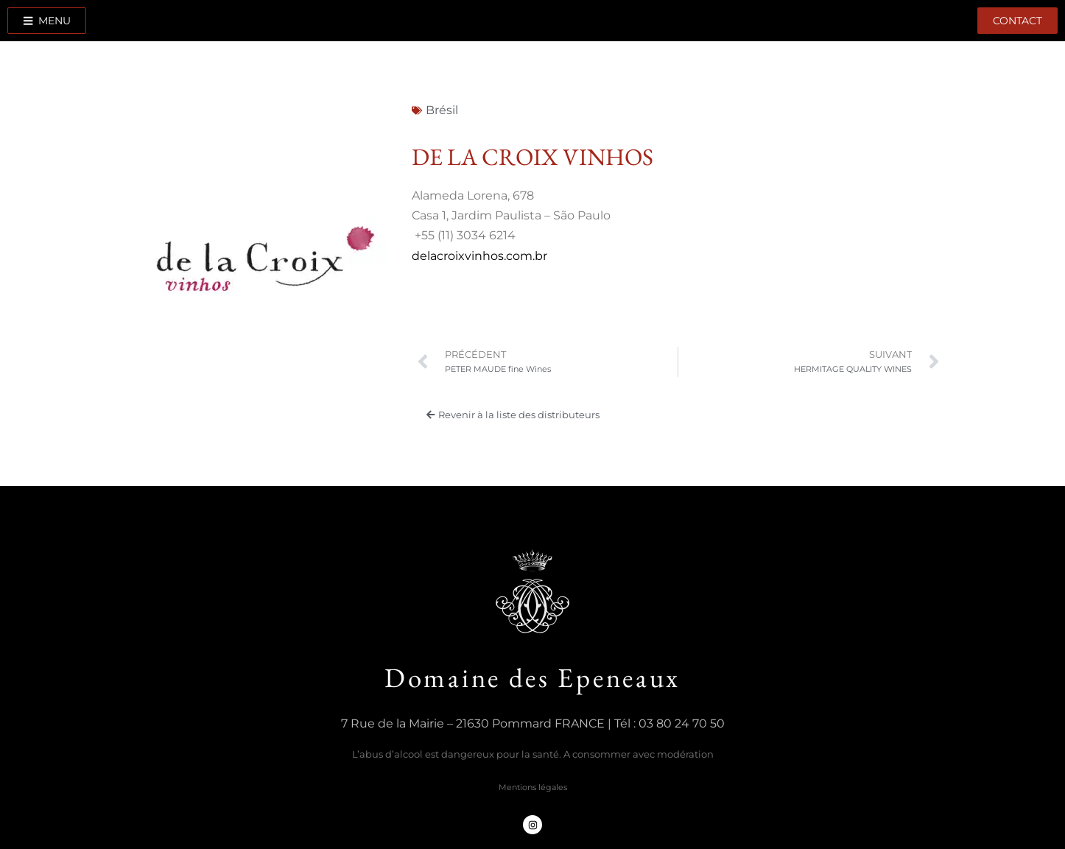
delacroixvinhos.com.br (479, 256)
